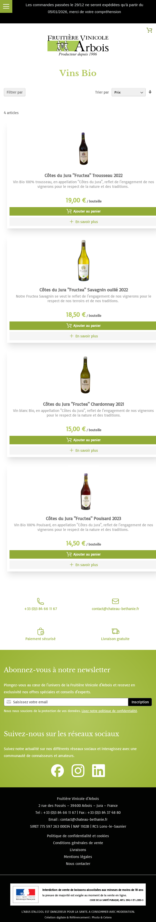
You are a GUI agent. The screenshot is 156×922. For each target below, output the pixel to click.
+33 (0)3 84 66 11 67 (59, 812)
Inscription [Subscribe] (140, 701)
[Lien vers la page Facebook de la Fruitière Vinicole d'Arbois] (57, 775)
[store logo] (78, 46)
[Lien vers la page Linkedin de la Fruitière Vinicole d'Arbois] (98, 775)
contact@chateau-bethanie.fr (84, 819)
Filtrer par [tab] (15, 92)
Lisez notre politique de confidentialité (109, 711)
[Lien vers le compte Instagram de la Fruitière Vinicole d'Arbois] (78, 775)
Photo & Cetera (102, 917)
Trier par (102, 92)
